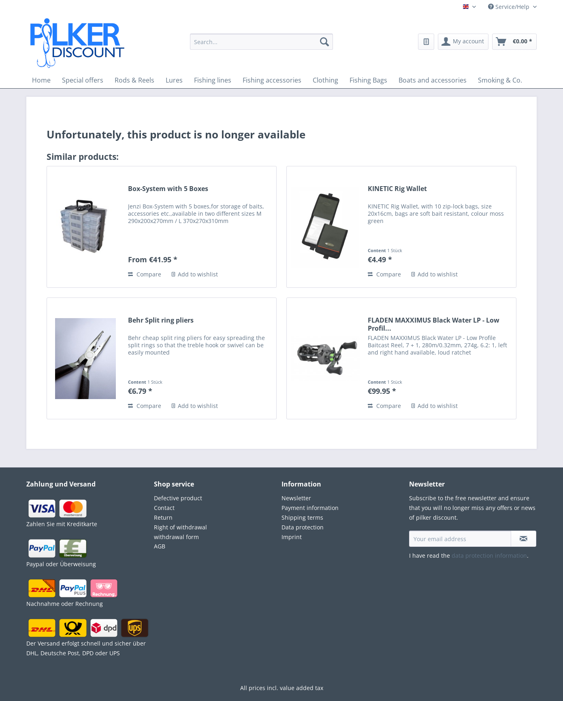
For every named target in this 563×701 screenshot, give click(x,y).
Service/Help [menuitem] (509, 7)
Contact (164, 508)
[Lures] (174, 80)
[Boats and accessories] (432, 80)
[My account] (463, 42)
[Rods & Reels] (134, 80)
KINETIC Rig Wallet (397, 189)
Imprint (292, 537)
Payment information (310, 508)
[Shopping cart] (514, 42)
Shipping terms (302, 517)
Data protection (303, 527)
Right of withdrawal (180, 527)
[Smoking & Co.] (500, 80)
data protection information (489, 555)
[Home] (41, 80)
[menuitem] (261, 46)
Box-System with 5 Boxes (168, 189)
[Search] (324, 42)
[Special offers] (82, 80)
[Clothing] (325, 80)
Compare (144, 274)
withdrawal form (176, 537)
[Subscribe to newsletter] (523, 539)
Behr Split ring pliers (161, 320)
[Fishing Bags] (368, 80)
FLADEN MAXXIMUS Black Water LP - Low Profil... (433, 324)
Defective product (178, 498)
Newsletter (296, 498)
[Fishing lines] (212, 80)
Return (163, 517)
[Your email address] (460, 539)
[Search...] (261, 42)
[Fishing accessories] (272, 80)
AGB (159, 546)
